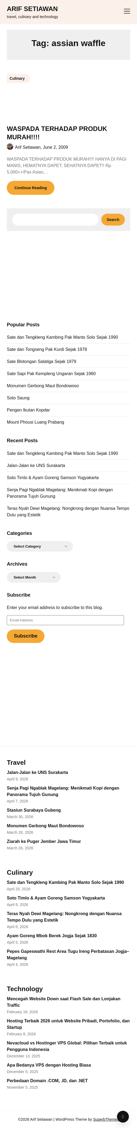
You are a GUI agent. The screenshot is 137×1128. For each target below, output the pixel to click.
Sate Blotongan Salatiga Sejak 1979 (41, 361)
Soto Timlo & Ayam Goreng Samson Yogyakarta (53, 477)
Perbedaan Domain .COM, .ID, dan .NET (47, 1080)
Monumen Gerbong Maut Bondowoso (43, 385)
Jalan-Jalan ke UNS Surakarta (36, 465)
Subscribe (25, 636)
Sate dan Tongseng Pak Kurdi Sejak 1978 (47, 349)
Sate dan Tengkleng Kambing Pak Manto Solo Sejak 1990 (62, 337)
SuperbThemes (106, 1119)
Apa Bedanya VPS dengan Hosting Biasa (49, 1065)
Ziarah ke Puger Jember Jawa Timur (44, 841)
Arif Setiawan (32, 8)
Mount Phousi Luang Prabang (35, 422)
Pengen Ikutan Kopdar (28, 410)
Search (113, 219)
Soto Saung (18, 398)
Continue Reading (30, 188)
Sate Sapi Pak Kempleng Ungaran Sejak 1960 (51, 373)
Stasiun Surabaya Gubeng (34, 810)
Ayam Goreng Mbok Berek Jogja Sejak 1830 (52, 935)
